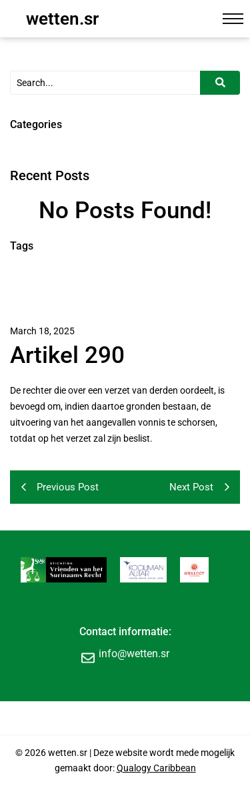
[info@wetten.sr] (88, 657)
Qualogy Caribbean (156, 768)
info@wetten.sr (134, 653)
